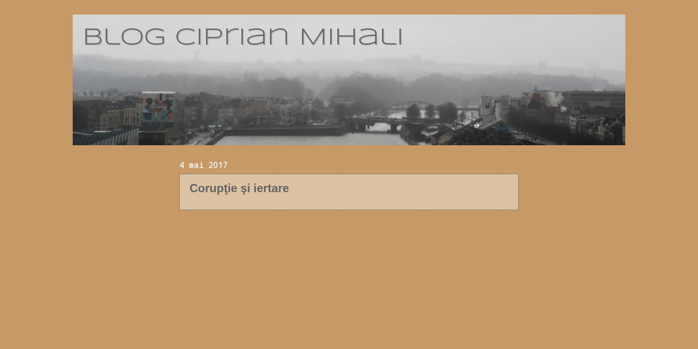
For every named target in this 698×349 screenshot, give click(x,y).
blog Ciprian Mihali (243, 37)
